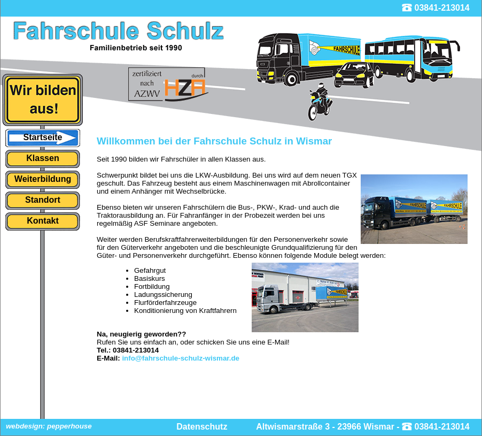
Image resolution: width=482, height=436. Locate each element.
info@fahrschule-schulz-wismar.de (180, 358)
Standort (42, 199)
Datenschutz (201, 426)
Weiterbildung (42, 178)
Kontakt (43, 220)
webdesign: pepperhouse (49, 426)
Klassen (42, 158)
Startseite (43, 137)
